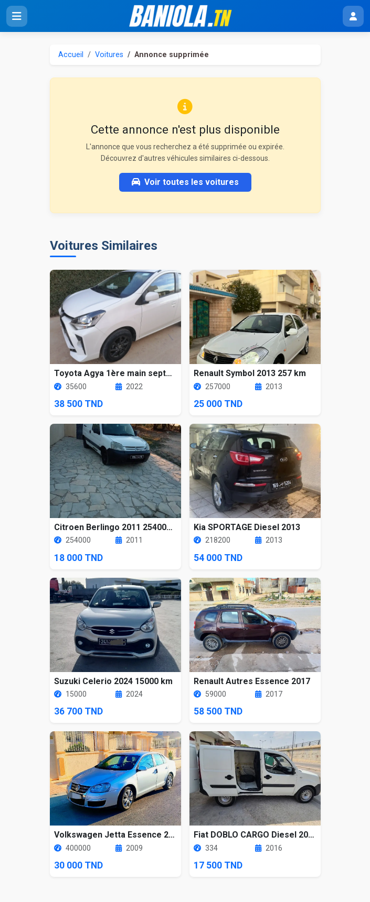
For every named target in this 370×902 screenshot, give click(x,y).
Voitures (109, 54)
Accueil (70, 54)
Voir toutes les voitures (185, 182)
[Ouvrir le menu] (16, 16)
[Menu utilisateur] (353, 16)
